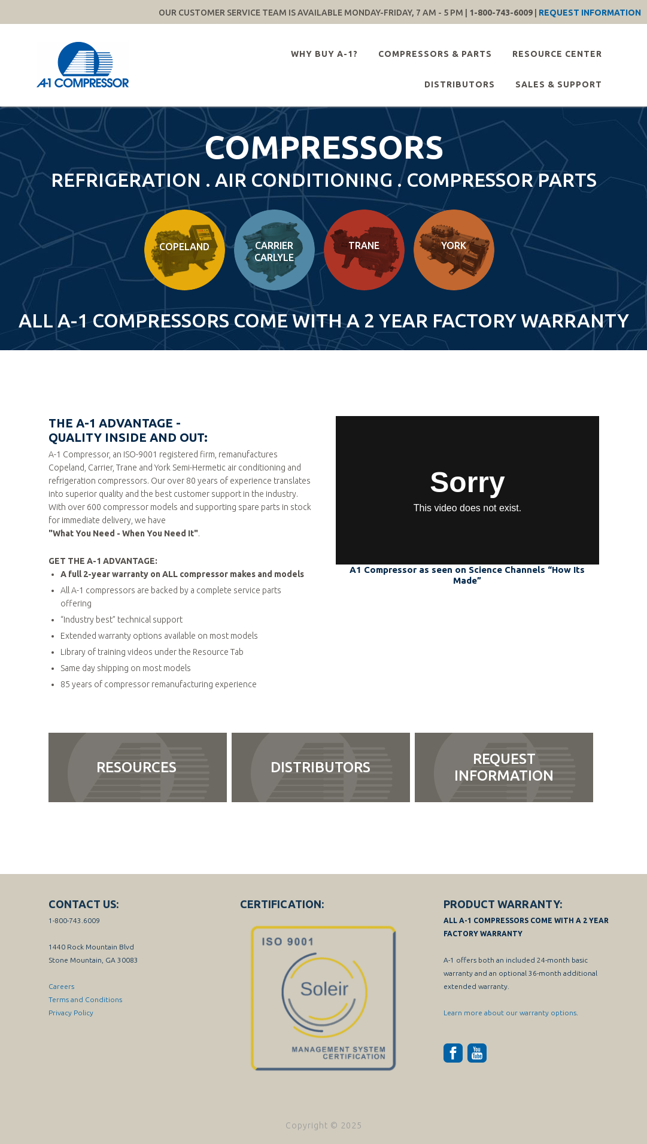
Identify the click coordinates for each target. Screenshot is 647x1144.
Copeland (184, 246)
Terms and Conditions (85, 999)
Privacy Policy (70, 1012)
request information (504, 767)
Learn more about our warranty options (510, 1012)
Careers (61, 986)
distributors (320, 767)
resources (136, 767)
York (453, 245)
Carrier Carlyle (274, 251)
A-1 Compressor (84, 64)
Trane (363, 245)
